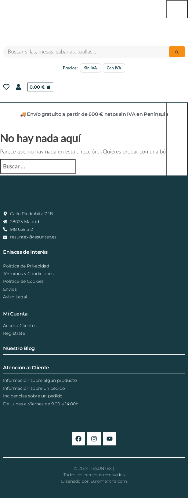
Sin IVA (90, 67)
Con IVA (114, 67)
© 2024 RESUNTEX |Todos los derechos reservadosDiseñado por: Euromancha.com (94, 475)
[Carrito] (40, 87)
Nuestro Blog (19, 348)
